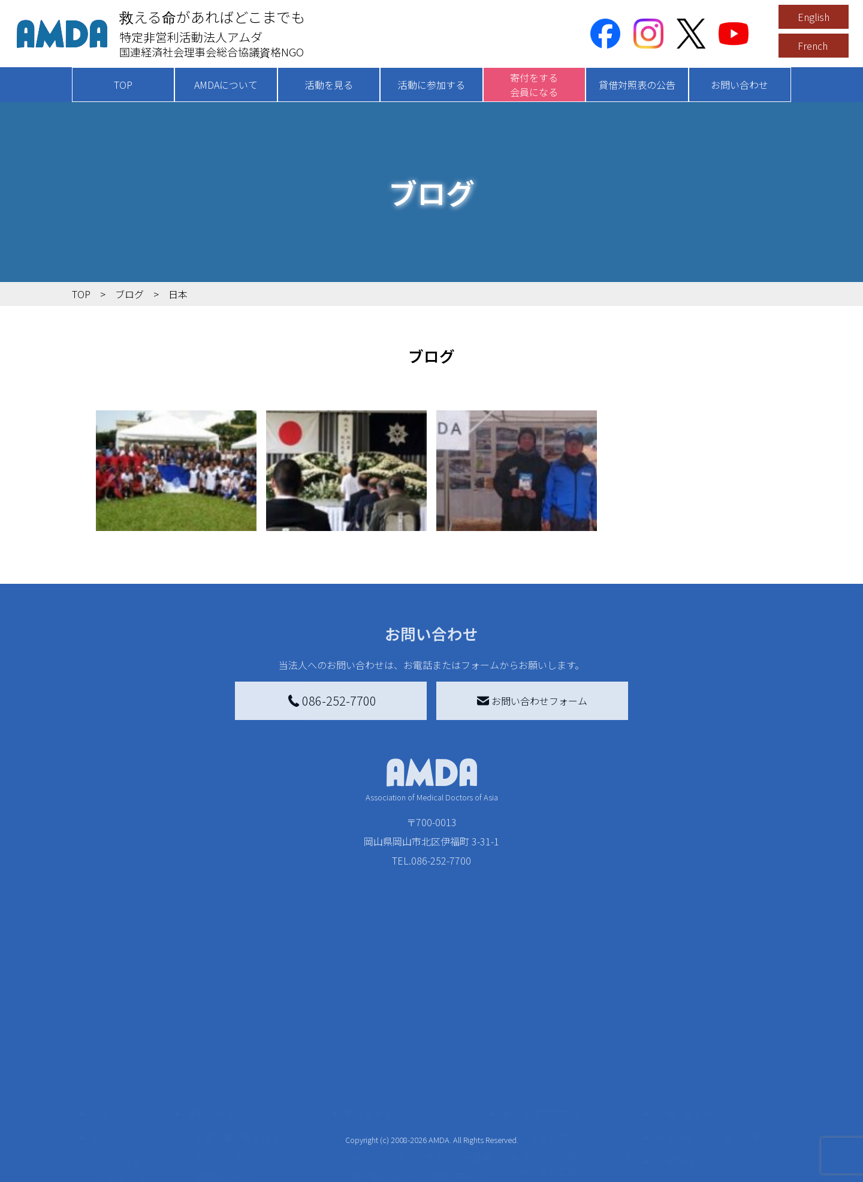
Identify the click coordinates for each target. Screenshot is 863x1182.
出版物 (112, 1117)
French (813, 45)
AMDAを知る (118, 1035)
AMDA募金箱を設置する (403, 1107)
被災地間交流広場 (540, 1011)
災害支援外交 (538, 1035)
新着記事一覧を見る (237, 1035)
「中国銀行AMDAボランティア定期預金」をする (421, 1134)
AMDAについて (226, 84)
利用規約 (675, 1059)
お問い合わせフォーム (532, 701)
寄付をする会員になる (534, 84)
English (813, 17)
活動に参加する (431, 84)
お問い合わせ (739, 84)
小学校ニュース (131, 1098)
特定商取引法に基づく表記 (713, 1035)
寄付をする (369, 1011)
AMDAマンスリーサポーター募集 (422, 1055)
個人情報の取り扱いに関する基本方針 (713, 1090)
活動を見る (329, 84)
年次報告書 (122, 1170)
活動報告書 (122, 1079)
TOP (123, 84)
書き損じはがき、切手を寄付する (418, 1081)
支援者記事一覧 (385, 1160)
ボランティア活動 (232, 1122)
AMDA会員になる (388, 1035)
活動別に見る (223, 1074)
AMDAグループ (129, 1059)
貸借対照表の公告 (637, 84)
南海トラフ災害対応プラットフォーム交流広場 (576, 1062)
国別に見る (218, 1055)
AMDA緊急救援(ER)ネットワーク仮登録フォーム (264, 1167)
